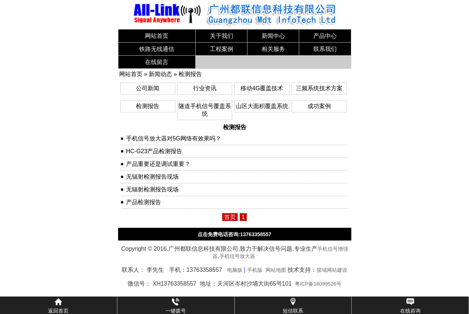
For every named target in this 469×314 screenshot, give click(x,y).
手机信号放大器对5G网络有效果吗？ (173, 138)
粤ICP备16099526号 (318, 284)
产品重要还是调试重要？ (158, 164)
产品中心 (325, 36)
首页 (230, 217)
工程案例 (221, 49)
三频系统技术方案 (319, 88)
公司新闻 (147, 88)
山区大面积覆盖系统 (262, 106)
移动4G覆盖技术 (262, 88)
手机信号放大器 (237, 256)
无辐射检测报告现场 (152, 177)
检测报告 (190, 74)
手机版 (254, 270)
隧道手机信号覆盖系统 (205, 110)
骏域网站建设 (332, 270)
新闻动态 (160, 74)
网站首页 (156, 36)
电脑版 (234, 270)
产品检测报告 (143, 202)
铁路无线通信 (156, 49)
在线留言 (156, 62)
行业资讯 (204, 88)
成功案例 (319, 106)
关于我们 (221, 36)
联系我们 (325, 49)
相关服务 (273, 49)
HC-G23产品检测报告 (154, 151)
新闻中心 (273, 36)
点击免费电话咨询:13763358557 (234, 234)
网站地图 (276, 270)
